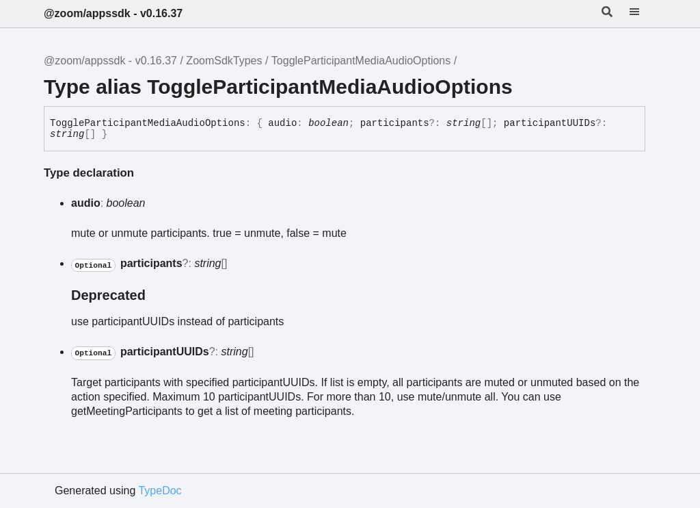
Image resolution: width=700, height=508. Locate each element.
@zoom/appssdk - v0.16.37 (113, 13)
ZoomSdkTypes (224, 60)
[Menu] (642, 13)
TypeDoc (159, 490)
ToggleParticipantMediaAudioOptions (360, 60)
